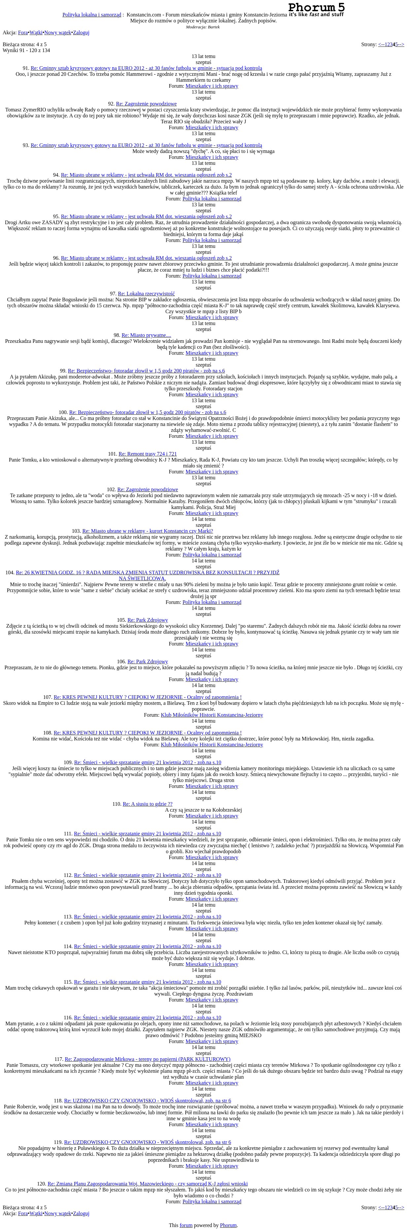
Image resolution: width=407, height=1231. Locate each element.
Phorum (228, 1225)
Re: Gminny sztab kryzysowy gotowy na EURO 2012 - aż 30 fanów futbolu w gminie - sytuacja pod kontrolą (146, 68)
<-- (381, 44)
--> (401, 44)
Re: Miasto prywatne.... (146, 335)
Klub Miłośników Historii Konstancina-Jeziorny (212, 715)
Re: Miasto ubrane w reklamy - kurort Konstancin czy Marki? (148, 531)
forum (186, 1225)
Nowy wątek (57, 32)
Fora (23, 32)
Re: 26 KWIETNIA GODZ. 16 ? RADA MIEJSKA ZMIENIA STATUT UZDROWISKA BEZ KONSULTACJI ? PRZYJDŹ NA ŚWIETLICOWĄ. (148, 575)
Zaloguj (81, 32)
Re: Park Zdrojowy (147, 620)
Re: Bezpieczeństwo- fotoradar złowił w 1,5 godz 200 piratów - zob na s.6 (146, 371)
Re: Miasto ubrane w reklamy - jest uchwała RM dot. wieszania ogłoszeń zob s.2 (146, 175)
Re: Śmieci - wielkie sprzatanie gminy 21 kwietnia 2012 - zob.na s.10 (147, 762)
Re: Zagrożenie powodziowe (146, 103)
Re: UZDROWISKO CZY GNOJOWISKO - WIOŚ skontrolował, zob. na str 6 (147, 1100)
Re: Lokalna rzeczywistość (146, 293)
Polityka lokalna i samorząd (91, 14)
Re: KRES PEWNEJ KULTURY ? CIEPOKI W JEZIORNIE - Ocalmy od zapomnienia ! (148, 697)
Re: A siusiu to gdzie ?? (148, 804)
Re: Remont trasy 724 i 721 (148, 454)
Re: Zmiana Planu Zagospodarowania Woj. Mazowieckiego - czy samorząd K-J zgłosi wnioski (148, 1183)
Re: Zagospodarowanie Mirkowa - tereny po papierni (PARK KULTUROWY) (147, 1059)
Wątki (36, 32)
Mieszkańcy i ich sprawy (212, 86)
